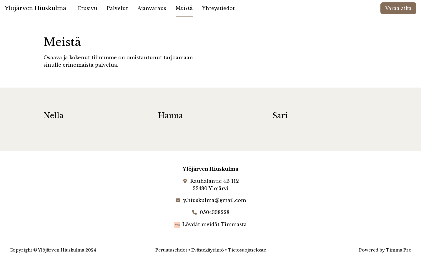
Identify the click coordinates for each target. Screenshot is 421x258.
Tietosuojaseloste (247, 250)
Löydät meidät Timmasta (214, 224)
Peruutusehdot (171, 250)
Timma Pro (399, 250)
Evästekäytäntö (207, 250)
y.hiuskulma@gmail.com (214, 200)
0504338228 (214, 212)
